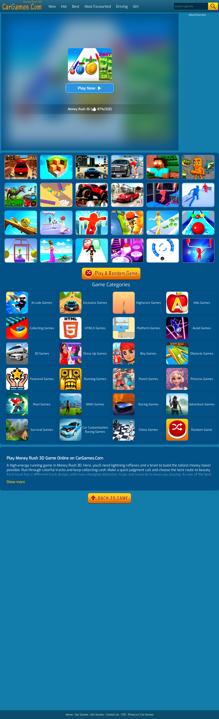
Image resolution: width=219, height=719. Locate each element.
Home (69, 714)
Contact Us (112, 714)
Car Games (147, 714)
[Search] (191, 6)
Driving (122, 6)
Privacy (132, 714)
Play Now (90, 88)
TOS (123, 714)
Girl (136, 6)
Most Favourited (98, 6)
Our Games (81, 714)
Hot (64, 6)
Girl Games (97, 714)
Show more (16, 482)
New (52, 6)
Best (75, 6)
